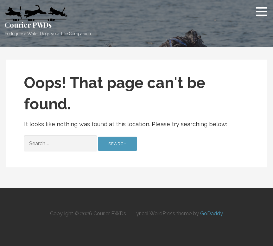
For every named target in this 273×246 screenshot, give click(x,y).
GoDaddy (211, 213)
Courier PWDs (28, 24)
